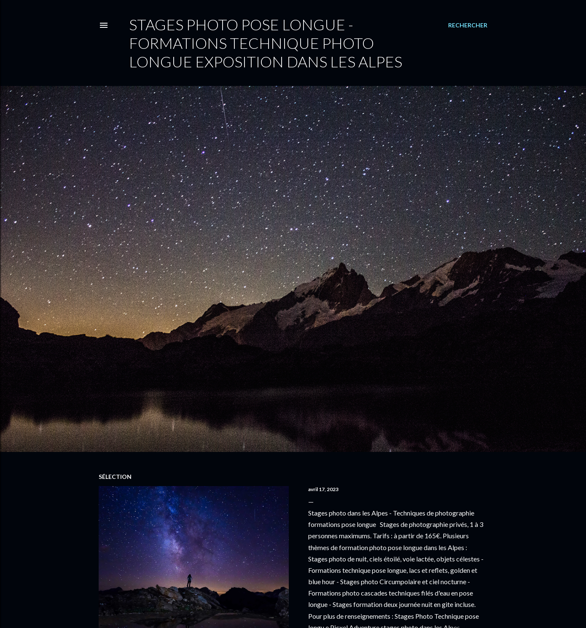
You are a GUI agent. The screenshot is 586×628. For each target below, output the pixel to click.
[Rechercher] (467, 25)
